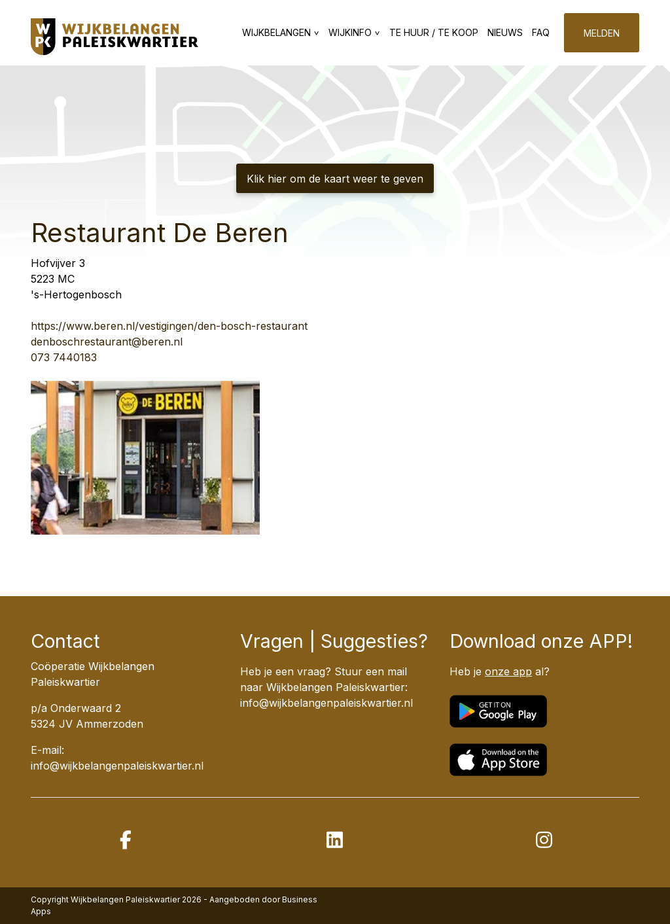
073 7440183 (64, 357)
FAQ (541, 32)
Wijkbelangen (276, 32)
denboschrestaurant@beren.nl (107, 341)
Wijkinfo (350, 32)
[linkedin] (335, 840)
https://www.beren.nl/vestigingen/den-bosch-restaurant (169, 325)
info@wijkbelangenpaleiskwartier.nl (326, 702)
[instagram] (544, 840)
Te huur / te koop (433, 32)
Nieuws (505, 32)
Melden (602, 33)
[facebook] (125, 840)
